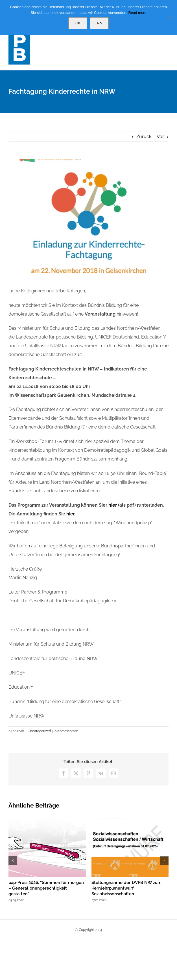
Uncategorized (39, 731)
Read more (137, 12)
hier (113, 505)
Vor (160, 136)
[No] (170, 17)
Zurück (143, 136)
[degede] (88, 218)
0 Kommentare (66, 731)
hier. (70, 514)
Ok (77, 23)
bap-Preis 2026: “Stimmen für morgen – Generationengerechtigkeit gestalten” (46, 888)
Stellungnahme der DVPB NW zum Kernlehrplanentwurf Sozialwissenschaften (126, 888)
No (99, 23)
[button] (12, 860)
